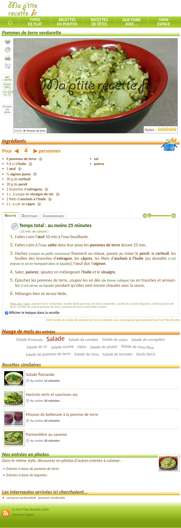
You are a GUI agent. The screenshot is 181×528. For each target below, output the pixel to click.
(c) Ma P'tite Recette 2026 (30, 509)
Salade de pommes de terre (48, 354)
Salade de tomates (117, 354)
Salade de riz (36, 347)
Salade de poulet (103, 347)
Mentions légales (23, 515)
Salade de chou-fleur (138, 347)
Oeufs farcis (145, 354)
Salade (55, 338)
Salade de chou (86, 354)
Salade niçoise (62, 347)
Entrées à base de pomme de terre (32, 468)
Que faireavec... (131, 22)
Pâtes (81, 347)
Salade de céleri (115, 340)
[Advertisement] (126, 8)
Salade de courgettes (148, 339)
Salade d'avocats (29, 339)
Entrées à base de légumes (26, 475)
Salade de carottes (83, 339)
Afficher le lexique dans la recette (32, 312)
